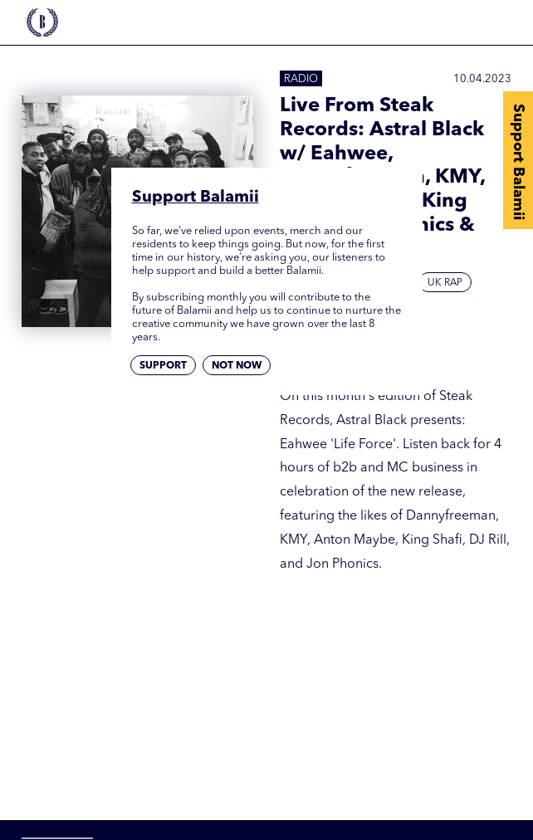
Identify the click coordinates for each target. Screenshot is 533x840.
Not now (237, 366)
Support (163, 366)
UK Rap (445, 283)
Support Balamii (518, 162)
